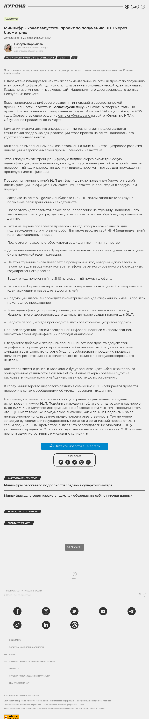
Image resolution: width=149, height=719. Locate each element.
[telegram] (131, 608)
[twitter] (74, 608)
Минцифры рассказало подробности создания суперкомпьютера (58, 485)
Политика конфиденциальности (26, 645)
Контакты (14, 666)
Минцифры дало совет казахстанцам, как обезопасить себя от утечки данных (68, 496)
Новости (11, 19)
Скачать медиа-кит (19, 680)
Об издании (15, 637)
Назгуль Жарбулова (28, 44)
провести (130, 386)
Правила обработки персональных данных (32, 659)
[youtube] (103, 608)
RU (135, 6)
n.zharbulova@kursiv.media (28, 51)
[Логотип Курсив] (15, 6)
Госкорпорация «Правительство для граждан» (30, 58)
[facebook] (17, 608)
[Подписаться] (142, 592)
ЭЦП (74, 58)
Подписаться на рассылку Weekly (24, 588)
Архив (12, 652)
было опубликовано (74, 115)
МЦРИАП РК (63, 58)
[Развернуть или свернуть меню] (143, 7)
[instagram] (46, 608)
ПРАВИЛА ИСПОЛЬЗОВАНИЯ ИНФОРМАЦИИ (29, 673)
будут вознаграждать (86, 369)
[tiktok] (17, 622)
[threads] (74, 622)
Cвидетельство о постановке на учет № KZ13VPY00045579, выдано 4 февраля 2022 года (44, 702)
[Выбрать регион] (127, 7)
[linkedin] (46, 622)
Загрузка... (74, 544)
